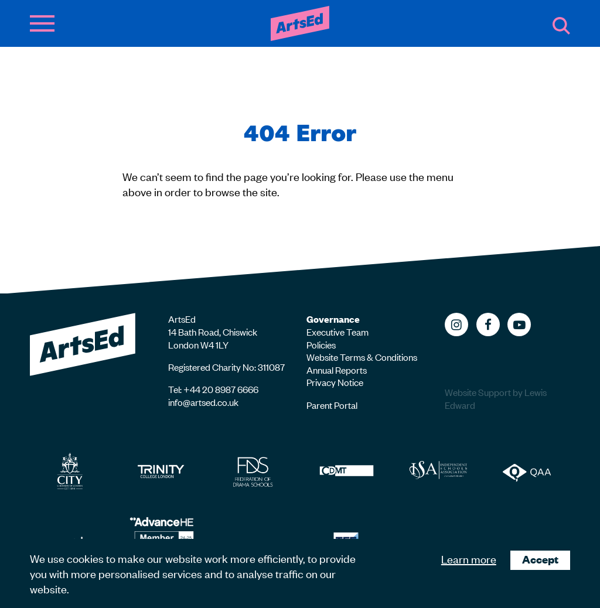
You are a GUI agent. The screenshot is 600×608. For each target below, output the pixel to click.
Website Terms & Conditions (361, 356)
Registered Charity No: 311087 (226, 366)
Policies (321, 344)
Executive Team (337, 331)
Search (561, 26)
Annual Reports (336, 369)
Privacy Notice (334, 381)
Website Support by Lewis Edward (496, 398)
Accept (540, 559)
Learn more (468, 558)
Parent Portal (331, 404)
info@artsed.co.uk (203, 401)
